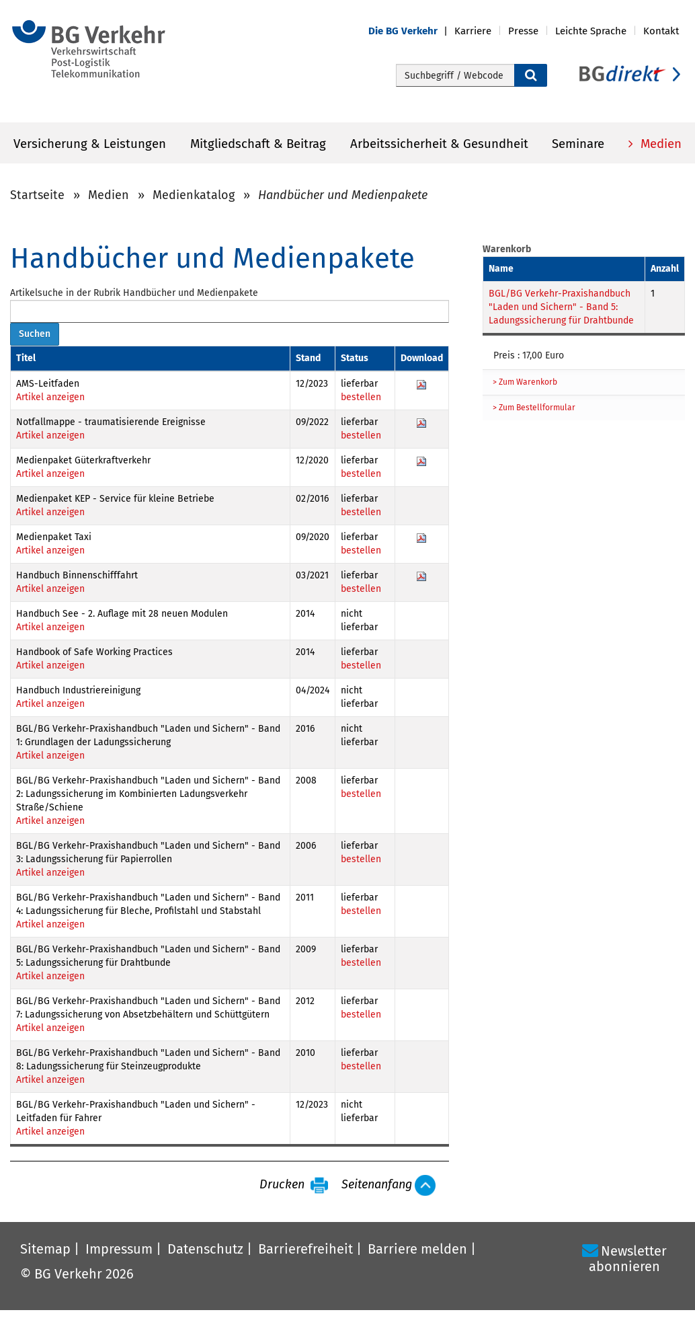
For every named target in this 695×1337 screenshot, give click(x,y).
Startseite (37, 195)
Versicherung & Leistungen (89, 144)
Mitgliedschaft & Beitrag (258, 144)
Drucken (281, 1185)
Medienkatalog (194, 195)
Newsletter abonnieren (628, 1258)
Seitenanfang (376, 1185)
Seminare (578, 144)
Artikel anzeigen (50, 397)
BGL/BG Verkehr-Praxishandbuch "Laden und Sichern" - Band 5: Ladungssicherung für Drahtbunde (561, 307)
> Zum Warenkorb (525, 382)
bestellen (361, 397)
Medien (659, 144)
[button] (411, 31)
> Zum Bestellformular (534, 407)
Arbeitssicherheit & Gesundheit (439, 144)
